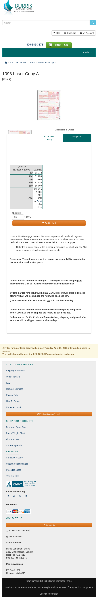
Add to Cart (49, 223)
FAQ (8, 383)
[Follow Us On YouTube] (14, 495)
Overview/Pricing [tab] (49, 138)
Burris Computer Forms (60, 581)
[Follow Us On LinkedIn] (26, 495)
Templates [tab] (77, 136)
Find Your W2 (12, 439)
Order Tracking (13, 376)
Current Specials (14, 445)
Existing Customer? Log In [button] (49, 414)
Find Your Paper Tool (16, 427)
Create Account (13, 407)
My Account (87, 33)
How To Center (13, 401)
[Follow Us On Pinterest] (20, 495)
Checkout (70, 33)
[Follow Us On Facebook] (8, 495)
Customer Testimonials (17, 464)
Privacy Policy (12, 395)
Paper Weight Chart (15, 433)
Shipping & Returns (15, 370)
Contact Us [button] (49, 525)
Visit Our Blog (12, 476)
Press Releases (13, 470)
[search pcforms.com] (93, 22)
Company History (14, 457)
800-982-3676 (34, 44)
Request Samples (14, 389)
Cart (57, 33)
